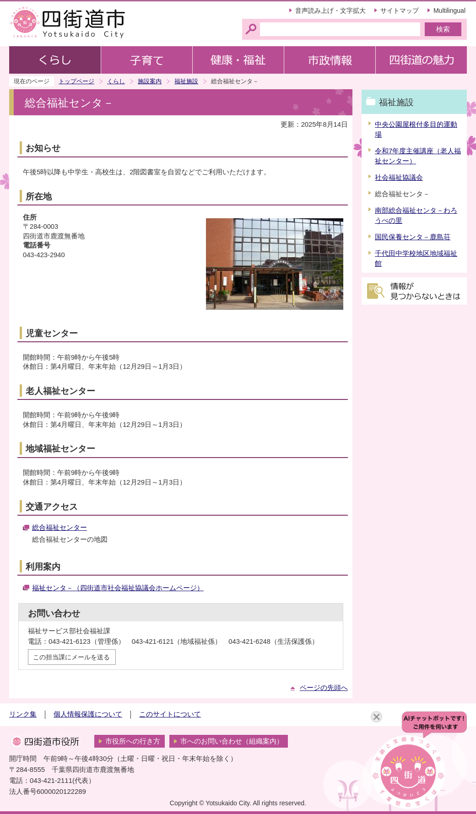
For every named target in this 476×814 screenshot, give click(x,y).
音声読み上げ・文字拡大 (330, 10)
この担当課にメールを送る (71, 657)
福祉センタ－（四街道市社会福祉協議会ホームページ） (118, 588)
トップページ (76, 81)
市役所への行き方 (132, 741)
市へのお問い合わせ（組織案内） (231, 741)
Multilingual (449, 10)
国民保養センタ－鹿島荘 (412, 237)
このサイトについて (170, 714)
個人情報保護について (88, 714)
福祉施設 (186, 81)
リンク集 (23, 714)
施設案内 (150, 81)
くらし (116, 81)
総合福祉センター (59, 527)
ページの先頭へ (324, 687)
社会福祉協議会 (399, 177)
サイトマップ (399, 10)
